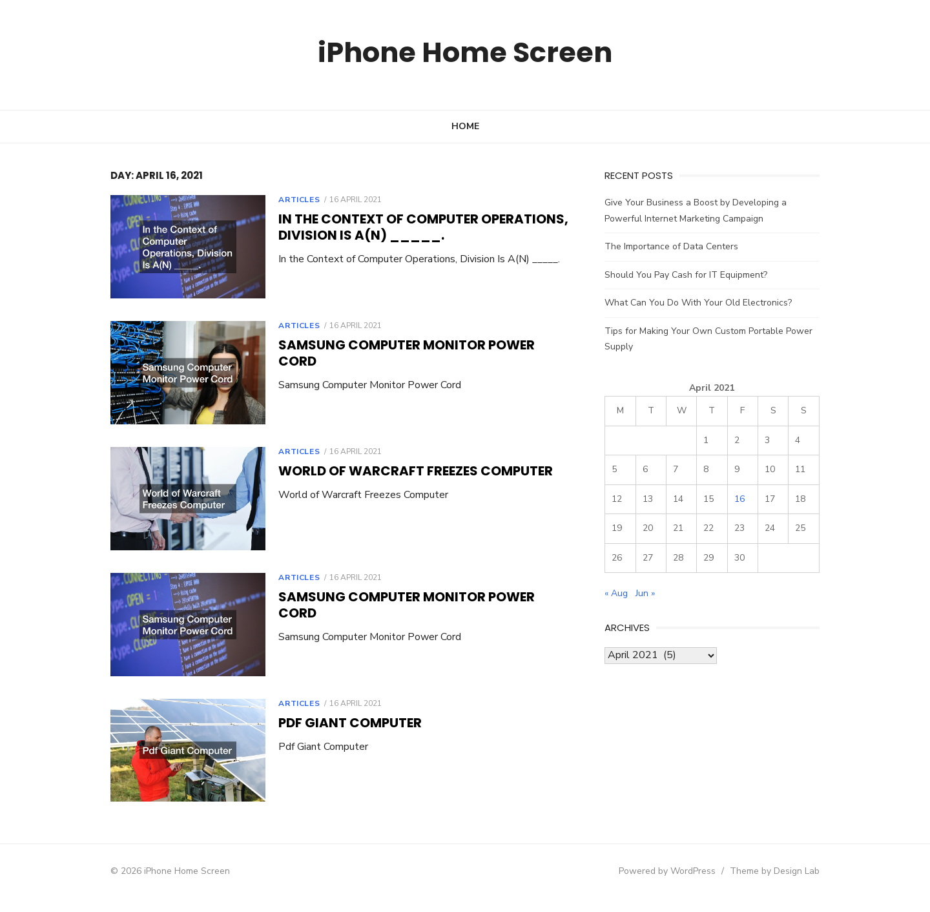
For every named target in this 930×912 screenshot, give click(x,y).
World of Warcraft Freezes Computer (395, 476)
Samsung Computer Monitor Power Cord (406, 347)
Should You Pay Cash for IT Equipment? (693, 275)
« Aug (623, 593)
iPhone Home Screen (465, 51)
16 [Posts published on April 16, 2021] (754, 499)
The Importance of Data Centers (678, 246)
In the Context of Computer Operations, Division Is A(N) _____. (403, 227)
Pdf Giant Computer (330, 733)
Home (465, 126)
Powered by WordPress (687, 884)
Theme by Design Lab (795, 884)
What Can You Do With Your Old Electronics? (705, 302)
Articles (279, 199)
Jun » (652, 593)
